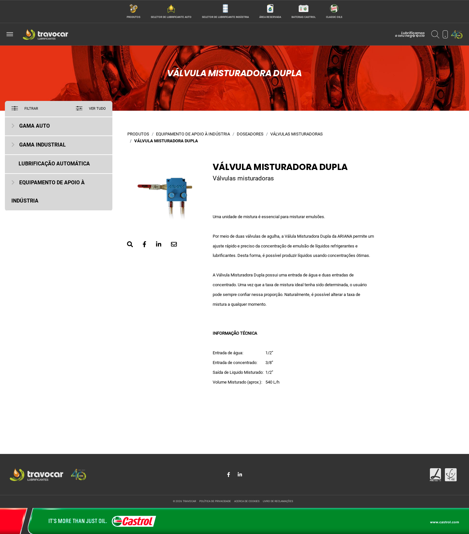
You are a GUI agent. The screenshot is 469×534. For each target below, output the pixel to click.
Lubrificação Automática (54, 164)
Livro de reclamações (278, 501)
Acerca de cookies (247, 501)
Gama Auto (34, 126)
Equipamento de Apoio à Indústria (193, 134)
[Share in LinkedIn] (240, 474)
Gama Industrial (42, 145)
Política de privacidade (215, 501)
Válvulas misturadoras (296, 134)
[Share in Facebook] (229, 474)
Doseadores (250, 134)
